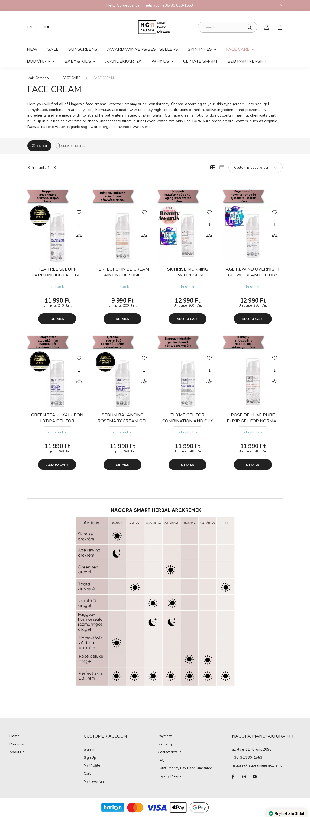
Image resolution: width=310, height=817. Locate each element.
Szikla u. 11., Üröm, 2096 (252, 749)
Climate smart (200, 61)
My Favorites (94, 782)
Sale (53, 49)
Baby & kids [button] (78, 61)
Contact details (170, 752)
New (32, 49)
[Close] (281, 5)
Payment (165, 736)
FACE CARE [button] (238, 49)
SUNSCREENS (82, 49)
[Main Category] (38, 78)
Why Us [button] (160, 61)
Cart (87, 774)
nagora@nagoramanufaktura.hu (257, 765)
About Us (16, 752)
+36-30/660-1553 (247, 757)
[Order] (255, 167)
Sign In (89, 750)
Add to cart (188, 319)
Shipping (165, 744)
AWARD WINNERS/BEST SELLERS (142, 49)
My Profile (92, 766)
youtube (254, 776)
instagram (243, 776)
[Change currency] (47, 27)
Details (57, 319)
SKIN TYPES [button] (200, 49)
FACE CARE (71, 78)
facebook (233, 776)
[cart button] (280, 27)
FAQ (161, 760)
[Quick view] (79, 223)
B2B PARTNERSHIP (247, 61)
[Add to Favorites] (79, 211)
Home (14, 736)
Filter (42, 146)
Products (16, 744)
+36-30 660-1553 (177, 5)
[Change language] (31, 27)
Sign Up (90, 758)
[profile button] (266, 27)
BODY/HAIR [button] (39, 61)
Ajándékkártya (123, 61)
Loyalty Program (171, 776)
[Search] (227, 27)
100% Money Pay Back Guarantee (185, 768)
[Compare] (79, 236)
